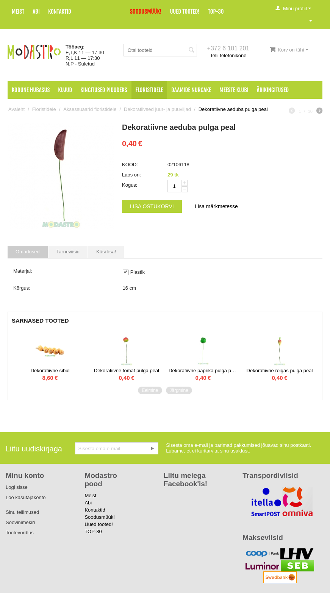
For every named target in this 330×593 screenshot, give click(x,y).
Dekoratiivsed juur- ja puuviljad (157, 109)
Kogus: (129, 185)
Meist (18, 11)
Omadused (28, 251)
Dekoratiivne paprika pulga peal (203, 370)
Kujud (65, 90)
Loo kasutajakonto (26, 497)
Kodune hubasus (31, 90)
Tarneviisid (68, 251)
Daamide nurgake (191, 90)
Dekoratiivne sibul (50, 370)
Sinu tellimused (22, 512)
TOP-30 (216, 11)
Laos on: (131, 175)
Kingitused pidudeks (103, 90)
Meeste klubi (234, 90)
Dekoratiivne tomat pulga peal (126, 370)
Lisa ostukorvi (152, 206)
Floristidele (149, 90)
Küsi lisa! (106, 251)
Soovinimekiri (20, 522)
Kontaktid (59, 11)
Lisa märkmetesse (216, 206)
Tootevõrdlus (20, 532)
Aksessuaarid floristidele (89, 109)
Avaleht (16, 109)
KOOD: (130, 164)
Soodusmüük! (145, 11)
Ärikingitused (273, 90)
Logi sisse (17, 487)
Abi (36, 11)
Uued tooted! (184, 11)
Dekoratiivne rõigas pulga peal (280, 370)
